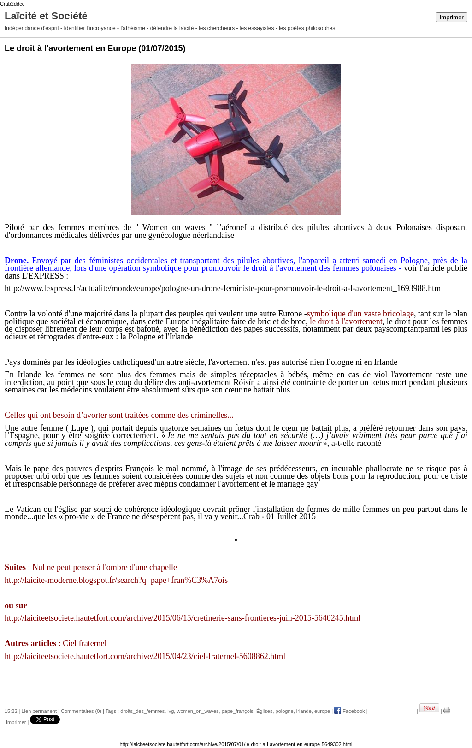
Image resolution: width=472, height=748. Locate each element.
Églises (264, 711)
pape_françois (238, 711)
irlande (304, 711)
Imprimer (451, 17)
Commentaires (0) (81, 711)
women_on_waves (197, 711)
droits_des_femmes (142, 711)
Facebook (349, 711)
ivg (170, 711)
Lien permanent (39, 711)
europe (322, 711)
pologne (285, 711)
